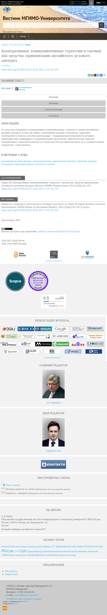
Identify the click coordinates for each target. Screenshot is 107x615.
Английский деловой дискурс (16, 161)
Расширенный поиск (13, 31)
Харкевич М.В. (53, 450)
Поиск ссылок (12, 485)
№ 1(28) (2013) (16, 44)
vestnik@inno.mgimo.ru (26, 595)
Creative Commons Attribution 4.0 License (58, 231)
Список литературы (53, 109)
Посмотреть (11, 571)
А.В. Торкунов (53, 402)
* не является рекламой (53, 261)
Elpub (15, 603)
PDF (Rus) (6, 88)
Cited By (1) (53, 115)
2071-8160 (78, 2)
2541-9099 (78, 4)
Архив (23, 36)
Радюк (28, 44)
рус (104, 2)
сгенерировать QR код (21, 88)
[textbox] (53, 25)
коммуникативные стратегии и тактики (35, 164)
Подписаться (11, 574)
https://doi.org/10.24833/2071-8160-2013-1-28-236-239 (29, 188)
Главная (4, 44)
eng (98, 2)
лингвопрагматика (42, 161)
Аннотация (53, 97)
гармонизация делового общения (69, 161)
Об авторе (53, 103)
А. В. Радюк (5, 65)
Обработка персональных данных (23, 598)
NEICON (25, 601)
